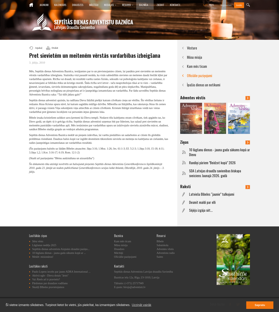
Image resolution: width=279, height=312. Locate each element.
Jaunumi (44, 5)
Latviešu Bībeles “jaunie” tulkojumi (211, 194)
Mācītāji (93, 5)
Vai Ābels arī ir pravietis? (46, 279)
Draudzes (77, 5)
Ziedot (160, 5)
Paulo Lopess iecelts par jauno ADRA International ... (61, 271)
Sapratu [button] (260, 305)
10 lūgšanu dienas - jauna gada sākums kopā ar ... (59, 253)
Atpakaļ (38, 48)
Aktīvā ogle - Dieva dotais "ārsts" (50, 275)
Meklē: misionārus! (42, 256)
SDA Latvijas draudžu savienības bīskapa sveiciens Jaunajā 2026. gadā (215, 173)
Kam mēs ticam (197, 66)
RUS (211, 4)
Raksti (215, 186)
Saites (160, 256)
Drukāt (55, 48)
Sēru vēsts (37, 241)
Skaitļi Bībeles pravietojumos (48, 287)
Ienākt (239, 5)
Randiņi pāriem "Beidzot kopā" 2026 (212, 162)
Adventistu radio (166, 253)
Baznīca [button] (145, 5)
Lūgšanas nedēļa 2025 (44, 245)
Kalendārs (60, 5)
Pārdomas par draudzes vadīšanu (50, 283)
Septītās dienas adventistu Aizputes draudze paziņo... (61, 249)
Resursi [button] (127, 5)
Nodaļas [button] (110, 5)
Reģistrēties (226, 5)
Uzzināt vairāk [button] (141, 305)
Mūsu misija (194, 57)
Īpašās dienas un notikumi (203, 84)
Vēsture (192, 47)
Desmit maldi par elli (202, 202)
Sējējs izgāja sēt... (201, 210)
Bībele (160, 241)
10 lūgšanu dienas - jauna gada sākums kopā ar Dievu (219, 152)
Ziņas (215, 142)
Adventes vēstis (215, 97)
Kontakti (175, 5)
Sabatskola (162, 245)
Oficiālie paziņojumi (199, 75)
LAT (205, 4)
